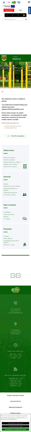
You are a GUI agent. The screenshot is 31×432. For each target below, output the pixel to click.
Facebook (6, 216)
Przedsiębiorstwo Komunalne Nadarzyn (11, 241)
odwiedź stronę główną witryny (13, 126)
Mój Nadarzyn (7, 212)
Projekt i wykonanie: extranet (15, 395)
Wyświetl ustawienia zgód (15, 426)
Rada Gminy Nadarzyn (9, 157)
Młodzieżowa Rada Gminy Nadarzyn (10, 189)
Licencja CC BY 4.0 (15, 401)
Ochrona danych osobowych (15, 423)
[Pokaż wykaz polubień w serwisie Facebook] (29, 10)
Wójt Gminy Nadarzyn (9, 160)
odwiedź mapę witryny (11, 128)
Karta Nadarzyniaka (9, 214)
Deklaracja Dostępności (15, 407)
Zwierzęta (6, 236)
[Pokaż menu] (29, 2)
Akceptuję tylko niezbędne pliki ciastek (15, 429)
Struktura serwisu (15, 413)
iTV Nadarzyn (7, 219)
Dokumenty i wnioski (9, 245)
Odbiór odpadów (8, 238)
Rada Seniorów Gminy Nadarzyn (12, 186)
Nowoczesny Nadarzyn (10, 194)
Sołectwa (6, 184)
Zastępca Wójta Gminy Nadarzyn (12, 162)
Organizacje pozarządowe (10, 192)
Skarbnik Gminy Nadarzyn (10, 166)
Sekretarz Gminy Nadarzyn (11, 164)
